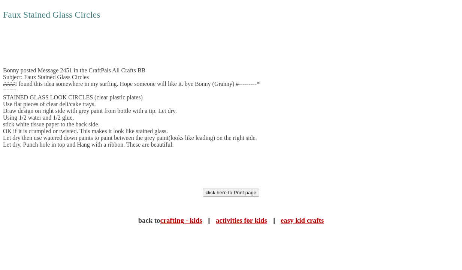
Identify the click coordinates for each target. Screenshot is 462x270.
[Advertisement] (139, 43)
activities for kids (241, 220)
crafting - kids (181, 220)
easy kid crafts (302, 220)
